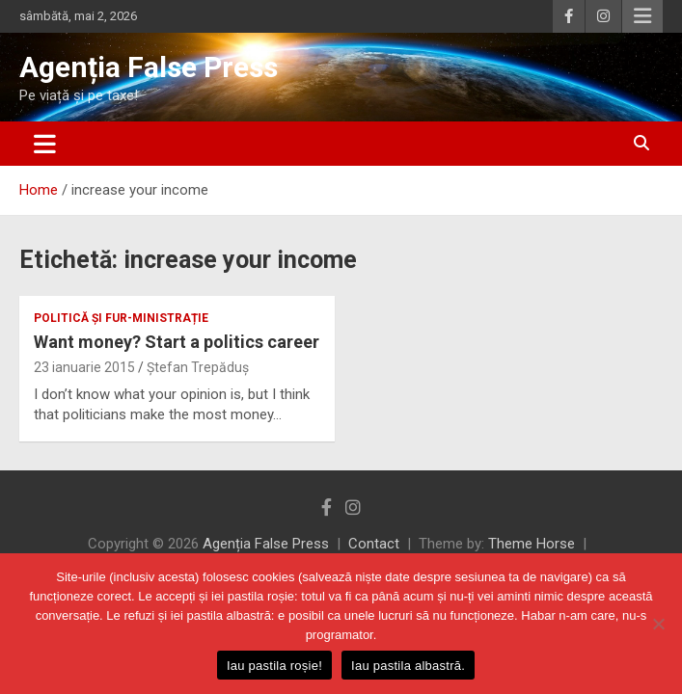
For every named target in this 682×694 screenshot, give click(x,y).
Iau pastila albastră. (408, 665)
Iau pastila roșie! (274, 665)
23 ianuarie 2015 (84, 367)
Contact (373, 543)
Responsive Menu (642, 16)
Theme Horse (531, 543)
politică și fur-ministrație (121, 318)
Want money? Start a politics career (176, 342)
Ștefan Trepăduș (198, 367)
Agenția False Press (148, 67)
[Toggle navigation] (44, 143)
